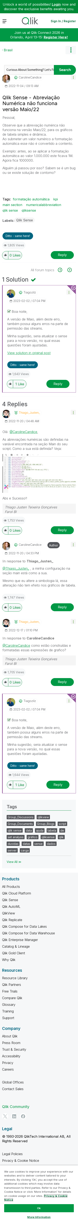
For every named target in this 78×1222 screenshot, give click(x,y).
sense (38, 843)
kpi (55, 199)
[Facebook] (23, 1116)
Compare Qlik (12, 998)
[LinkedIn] (14, 1116)
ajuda (39, 830)
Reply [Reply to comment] (57, 384)
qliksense (29, 210)
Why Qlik (8, 960)
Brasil (8, 50)
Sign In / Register (63, 21)
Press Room (11, 1043)
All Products (11, 887)
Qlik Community (15, 1106)
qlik (61, 837)
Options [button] (71, 50)
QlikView (8, 913)
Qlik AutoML (11, 906)
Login (56, 4)
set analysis (16, 837)
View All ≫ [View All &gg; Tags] (14, 862)
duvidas (13, 843)
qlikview (43, 817)
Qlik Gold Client (13, 953)
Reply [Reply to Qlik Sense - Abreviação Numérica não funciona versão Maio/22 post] (62, 255)
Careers (8, 1069)
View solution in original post (29, 353)
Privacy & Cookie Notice (20, 1160)
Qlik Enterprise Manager (20, 940)
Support (8, 1018)
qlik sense (10, 210)
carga (25, 850)
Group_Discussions (20, 817)
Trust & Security (14, 1049)
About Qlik (9, 1036)
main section (12, 205)
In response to (27, 561)
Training (8, 1011)
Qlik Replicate (12, 920)
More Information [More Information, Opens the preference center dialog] (39, 1217)
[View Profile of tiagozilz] (30, 292)
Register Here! (56, 37)
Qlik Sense (24, 220)
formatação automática (31, 199)
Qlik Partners (11, 985)
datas (26, 843)
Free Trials (9, 991)
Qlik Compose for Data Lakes (24, 926)
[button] (73, 77)
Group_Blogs (45, 824)
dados (51, 843)
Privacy (7, 1063)
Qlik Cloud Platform (16, 893)
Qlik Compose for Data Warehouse (28, 933)
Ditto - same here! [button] (18, 236)
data (29, 830)
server (12, 850)
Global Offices (13, 1082)
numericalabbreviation (43, 205)
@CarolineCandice (23, 432)
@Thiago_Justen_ (15, 568)
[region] (39, 1193)
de (62, 830)
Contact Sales (13, 1089)
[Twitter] (5, 1116)
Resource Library (15, 978)
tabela (52, 830)
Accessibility (11, 1056)
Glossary (8, 1004)
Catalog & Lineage (16, 946)
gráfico (32, 837)
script (62, 824)
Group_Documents (20, 824)
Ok (39, 1208)
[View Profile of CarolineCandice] (30, 77)
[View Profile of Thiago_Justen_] (29, 413)
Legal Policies (12, 1154)
